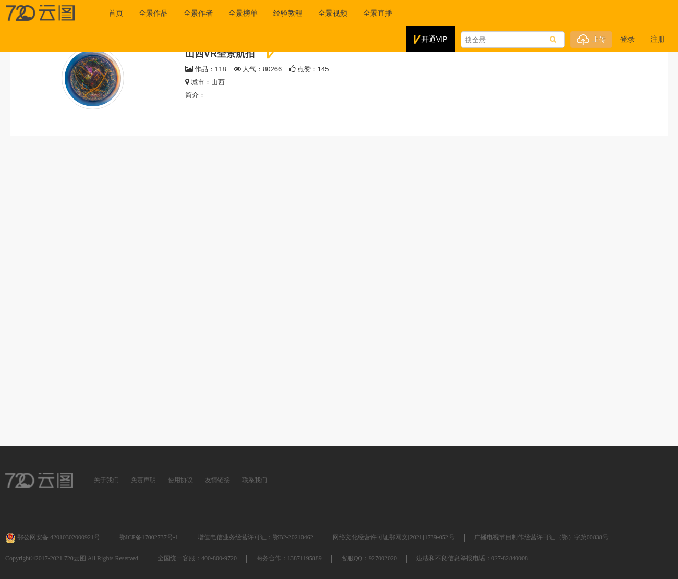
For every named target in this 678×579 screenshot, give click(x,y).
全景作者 (197, 13)
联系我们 (254, 480)
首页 (115, 13)
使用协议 (180, 480)
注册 (657, 39)
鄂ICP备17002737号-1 (148, 537)
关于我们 (106, 480)
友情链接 (217, 480)
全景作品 (152, 13)
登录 (627, 39)
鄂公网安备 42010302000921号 (52, 537)
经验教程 (287, 13)
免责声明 (143, 480)
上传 (591, 39)
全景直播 (377, 13)
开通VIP (431, 39)
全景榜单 (242, 13)
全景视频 (332, 13)
